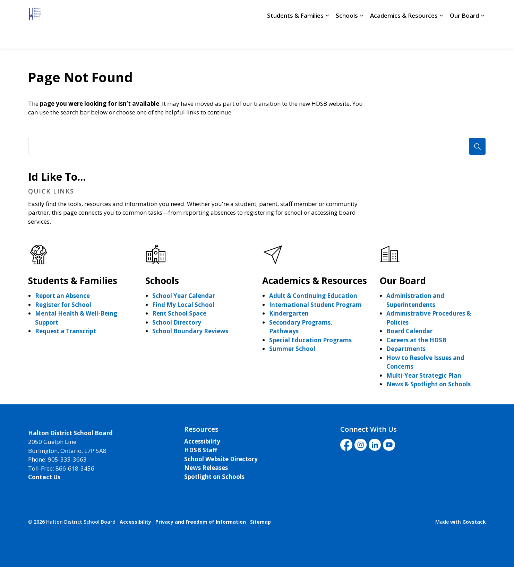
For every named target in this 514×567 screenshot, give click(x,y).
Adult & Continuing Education (313, 296)
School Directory (275, 12)
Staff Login (319, 12)
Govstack (474, 521)
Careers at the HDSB (416, 340)
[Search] (477, 146)
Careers (235, 12)
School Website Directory (221, 459)
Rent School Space (179, 313)
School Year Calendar (183, 296)
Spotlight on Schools (214, 477)
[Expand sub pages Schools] (361, 36)
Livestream (359, 12)
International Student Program (315, 305)
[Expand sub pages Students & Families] (327, 36)
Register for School (63, 305)
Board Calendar (409, 331)
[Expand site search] (479, 12)
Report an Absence (62, 296)
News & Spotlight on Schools (428, 384)
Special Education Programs (310, 340)
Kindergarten (289, 313)
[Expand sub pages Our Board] (482, 36)
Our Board (464, 36)
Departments (406, 349)
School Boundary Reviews (190, 331)
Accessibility (202, 441)
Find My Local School (183, 305)
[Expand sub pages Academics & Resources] (441, 36)
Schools (347, 36)
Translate (400, 12)
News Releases (206, 468)
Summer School (292, 349)
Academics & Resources (404, 36)
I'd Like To (444, 12)
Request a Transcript (65, 331)
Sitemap (260, 521)
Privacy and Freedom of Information (200, 521)
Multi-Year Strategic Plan (423, 375)
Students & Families (295, 36)
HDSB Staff (200, 450)
